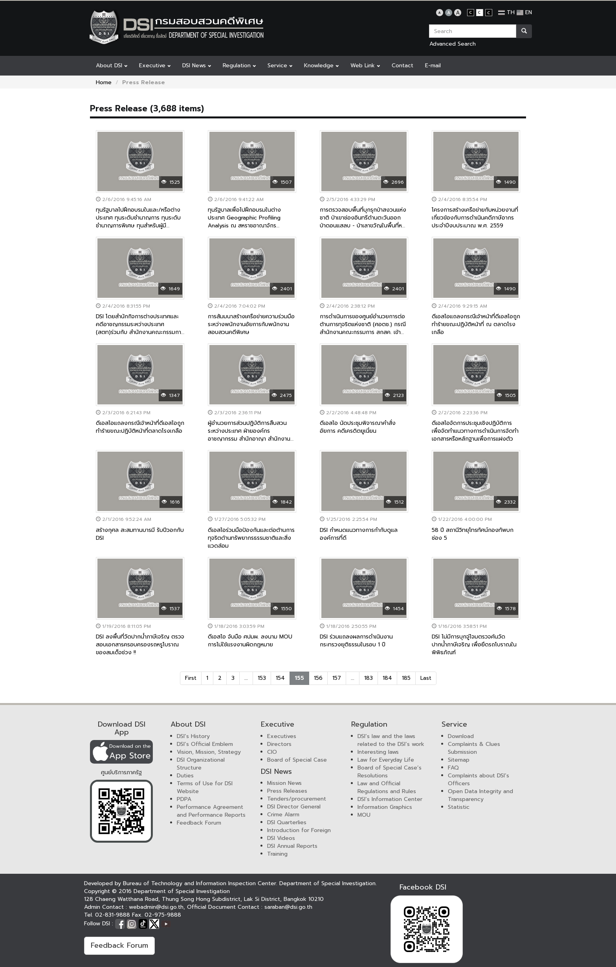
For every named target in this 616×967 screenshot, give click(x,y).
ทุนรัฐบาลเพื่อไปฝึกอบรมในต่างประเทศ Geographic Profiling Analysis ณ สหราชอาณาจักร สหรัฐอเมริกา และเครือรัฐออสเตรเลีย (250, 222)
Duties (185, 775)
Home (104, 82)
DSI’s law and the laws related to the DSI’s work (391, 740)
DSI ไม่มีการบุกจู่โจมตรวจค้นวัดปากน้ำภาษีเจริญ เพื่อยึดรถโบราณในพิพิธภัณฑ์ (474, 645)
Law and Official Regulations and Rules (387, 787)
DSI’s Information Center (390, 799)
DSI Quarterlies (286, 822)
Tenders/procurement (296, 799)
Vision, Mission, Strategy (209, 752)
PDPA (184, 799)
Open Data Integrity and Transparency (480, 795)
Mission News (284, 783)
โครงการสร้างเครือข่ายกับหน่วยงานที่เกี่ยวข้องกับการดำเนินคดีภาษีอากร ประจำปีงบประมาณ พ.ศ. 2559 (475, 218)
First (190, 678)
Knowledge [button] (321, 65)
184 (387, 678)
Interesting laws (378, 752)
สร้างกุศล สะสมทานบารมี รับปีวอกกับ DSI (140, 534)
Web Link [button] (365, 65)
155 (299, 678)
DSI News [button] (196, 65)
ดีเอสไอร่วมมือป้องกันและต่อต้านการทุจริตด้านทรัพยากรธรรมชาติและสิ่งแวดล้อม (251, 538)
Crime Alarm (283, 814)
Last (425, 678)
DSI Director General (294, 807)
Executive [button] (154, 65)
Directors (279, 744)
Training (277, 854)
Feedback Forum (199, 823)
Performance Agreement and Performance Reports (211, 811)
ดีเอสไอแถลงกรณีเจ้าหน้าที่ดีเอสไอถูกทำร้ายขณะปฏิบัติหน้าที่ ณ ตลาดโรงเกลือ (476, 324)
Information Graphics (385, 807)
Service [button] (280, 65)
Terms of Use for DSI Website (205, 787)
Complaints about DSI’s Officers (478, 779)
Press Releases (287, 791)
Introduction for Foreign (299, 830)
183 (368, 678)
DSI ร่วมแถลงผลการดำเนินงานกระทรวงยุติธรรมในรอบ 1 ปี (356, 641)
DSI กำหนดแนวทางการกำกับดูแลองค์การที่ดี (359, 534)
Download (461, 736)
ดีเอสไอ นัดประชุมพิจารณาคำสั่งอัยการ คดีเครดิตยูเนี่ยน (358, 427)
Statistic (458, 807)
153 (262, 678)
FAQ (453, 768)
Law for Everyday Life (386, 760)
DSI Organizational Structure (201, 764)
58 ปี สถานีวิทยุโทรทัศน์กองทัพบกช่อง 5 (472, 534)
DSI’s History (193, 736)
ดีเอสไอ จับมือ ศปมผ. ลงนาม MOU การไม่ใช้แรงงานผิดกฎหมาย (250, 641)
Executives (281, 736)
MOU (364, 815)
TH (506, 12)
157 (336, 678)
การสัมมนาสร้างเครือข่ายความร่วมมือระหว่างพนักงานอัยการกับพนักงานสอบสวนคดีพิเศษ (251, 324)
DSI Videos (281, 838)
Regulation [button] (239, 65)
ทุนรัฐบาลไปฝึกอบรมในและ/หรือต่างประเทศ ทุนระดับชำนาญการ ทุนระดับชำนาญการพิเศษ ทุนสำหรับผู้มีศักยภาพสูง (138, 222)
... (246, 678)
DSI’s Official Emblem (205, 744)
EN (524, 12)
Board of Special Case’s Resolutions (390, 772)
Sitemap (458, 760)
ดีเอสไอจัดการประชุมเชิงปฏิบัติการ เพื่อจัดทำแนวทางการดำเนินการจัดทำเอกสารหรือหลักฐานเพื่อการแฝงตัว (475, 431)
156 (318, 678)
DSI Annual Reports (292, 846)
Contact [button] (402, 65)
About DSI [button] (111, 65)
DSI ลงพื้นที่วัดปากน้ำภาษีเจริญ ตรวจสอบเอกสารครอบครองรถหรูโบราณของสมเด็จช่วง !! (140, 645)
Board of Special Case (297, 760)
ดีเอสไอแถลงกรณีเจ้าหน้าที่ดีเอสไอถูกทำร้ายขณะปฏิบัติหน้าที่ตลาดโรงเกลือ (140, 427)
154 (280, 678)
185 (406, 678)
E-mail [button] (433, 65)
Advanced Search (452, 44)
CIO (272, 752)
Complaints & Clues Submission (474, 748)
